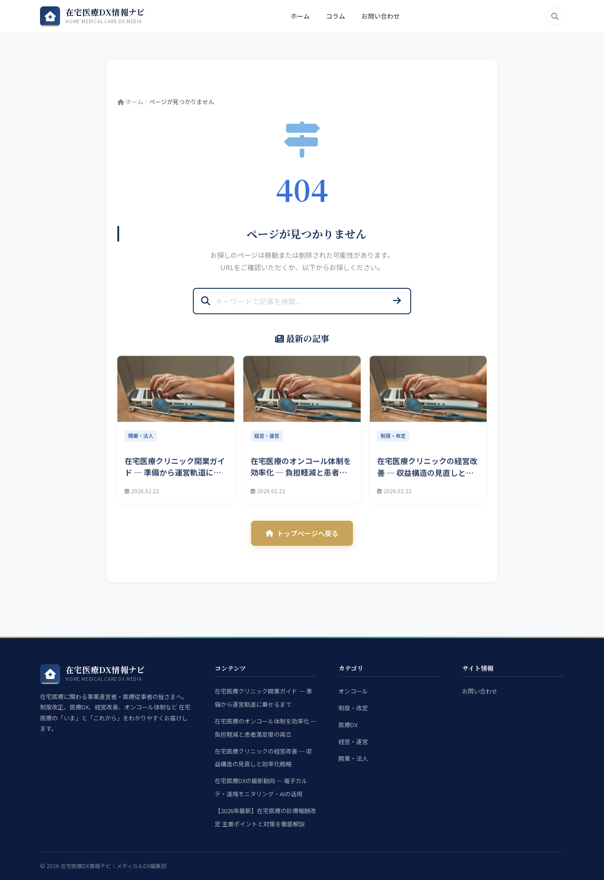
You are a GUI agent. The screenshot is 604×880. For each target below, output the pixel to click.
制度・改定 (353, 708)
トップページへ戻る (302, 533)
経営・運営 (353, 741)
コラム (335, 15)
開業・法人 (353, 758)
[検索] (555, 16)
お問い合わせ (381, 15)
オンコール (353, 691)
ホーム (300, 15)
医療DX (347, 724)
